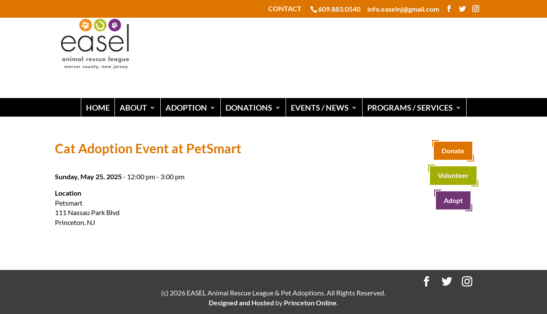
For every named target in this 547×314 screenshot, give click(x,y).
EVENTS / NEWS (320, 108)
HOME (98, 108)
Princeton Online (310, 302)
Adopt (453, 200)
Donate (453, 150)
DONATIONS (249, 108)
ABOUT (133, 108)
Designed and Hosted (241, 302)
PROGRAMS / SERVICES (410, 108)
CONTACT (285, 9)
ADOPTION (186, 108)
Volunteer (453, 175)
